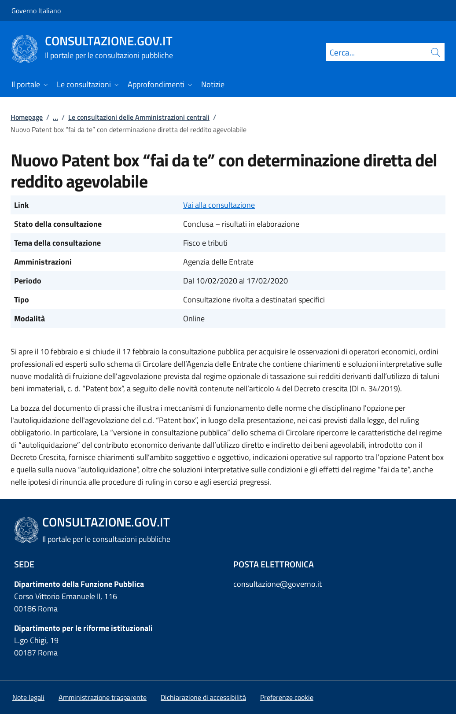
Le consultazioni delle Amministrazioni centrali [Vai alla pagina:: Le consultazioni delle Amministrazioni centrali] (139, 117)
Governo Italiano (36, 10)
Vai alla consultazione (219, 205)
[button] (286, 697)
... (55, 117)
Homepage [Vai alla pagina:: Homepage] (27, 117)
